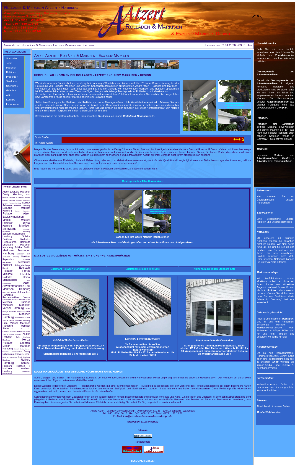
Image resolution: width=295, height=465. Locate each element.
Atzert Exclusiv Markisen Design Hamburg (16, 193)
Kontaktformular (284, 55)
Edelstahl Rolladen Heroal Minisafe (16, 271)
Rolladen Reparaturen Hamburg (16, 240)
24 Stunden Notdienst (23, 197)
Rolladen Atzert (15, 52)
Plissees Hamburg (22, 206)
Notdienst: (263, 231)
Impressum (12, 104)
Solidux (28, 195)
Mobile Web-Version (269, 412)
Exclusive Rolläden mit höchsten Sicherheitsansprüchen (82, 255)
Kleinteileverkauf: (267, 346)
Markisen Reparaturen (22, 211)
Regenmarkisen (283, 161)
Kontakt (10, 99)
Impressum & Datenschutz (142, 421)
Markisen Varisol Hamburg (16, 306)
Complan (282, 107)
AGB (8, 95)
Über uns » (12, 86)
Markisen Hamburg (9, 197)
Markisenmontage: (268, 272)
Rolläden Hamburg (9, 200)
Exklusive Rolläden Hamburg (12, 203)
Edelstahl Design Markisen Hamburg (16, 345)
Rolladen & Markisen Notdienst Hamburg (16, 369)
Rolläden (11, 72)
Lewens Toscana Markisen (14, 331)
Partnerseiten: (265, 378)
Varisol (261, 290)
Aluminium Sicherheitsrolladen (214, 340)
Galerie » (11, 90)
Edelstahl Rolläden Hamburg (16, 230)
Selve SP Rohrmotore (10, 357)
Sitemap (143, 430)
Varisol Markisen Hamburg (19, 321)
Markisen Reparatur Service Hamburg (16, 223)
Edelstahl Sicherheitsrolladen (70, 340)
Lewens (289, 290)
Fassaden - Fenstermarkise (12, 351)
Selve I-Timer (22, 354)
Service (271, 262)
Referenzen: (264, 190)
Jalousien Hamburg (11, 257)
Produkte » (12, 76)
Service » (11, 81)
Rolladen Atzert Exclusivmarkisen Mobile (16, 217)
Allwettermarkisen (278, 101)
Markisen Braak (9, 292)
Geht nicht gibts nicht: (270, 312)
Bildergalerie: (265, 212)
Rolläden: (262, 117)
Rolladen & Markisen (135, 116)
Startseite (11, 58)
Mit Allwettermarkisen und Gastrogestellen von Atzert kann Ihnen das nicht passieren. (142, 242)
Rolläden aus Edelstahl (275, 123)
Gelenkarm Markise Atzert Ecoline (16, 300)
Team (9, 63)
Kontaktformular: (267, 43)
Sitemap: (262, 400)
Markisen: (262, 149)
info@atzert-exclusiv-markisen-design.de (147, 416)
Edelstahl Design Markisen (22, 349)
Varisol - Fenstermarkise (21, 329)
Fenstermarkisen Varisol (16, 297)
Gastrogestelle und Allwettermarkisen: (275, 73)
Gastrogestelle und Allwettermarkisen (275, 82)
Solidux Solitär (22, 247)
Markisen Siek (23, 254)
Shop (275, 361)
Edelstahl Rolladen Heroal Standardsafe (16, 277)
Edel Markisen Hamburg (16, 287)
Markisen (11, 67)
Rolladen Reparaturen (23, 200)
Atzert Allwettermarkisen (16, 284)
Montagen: (288, 318)
